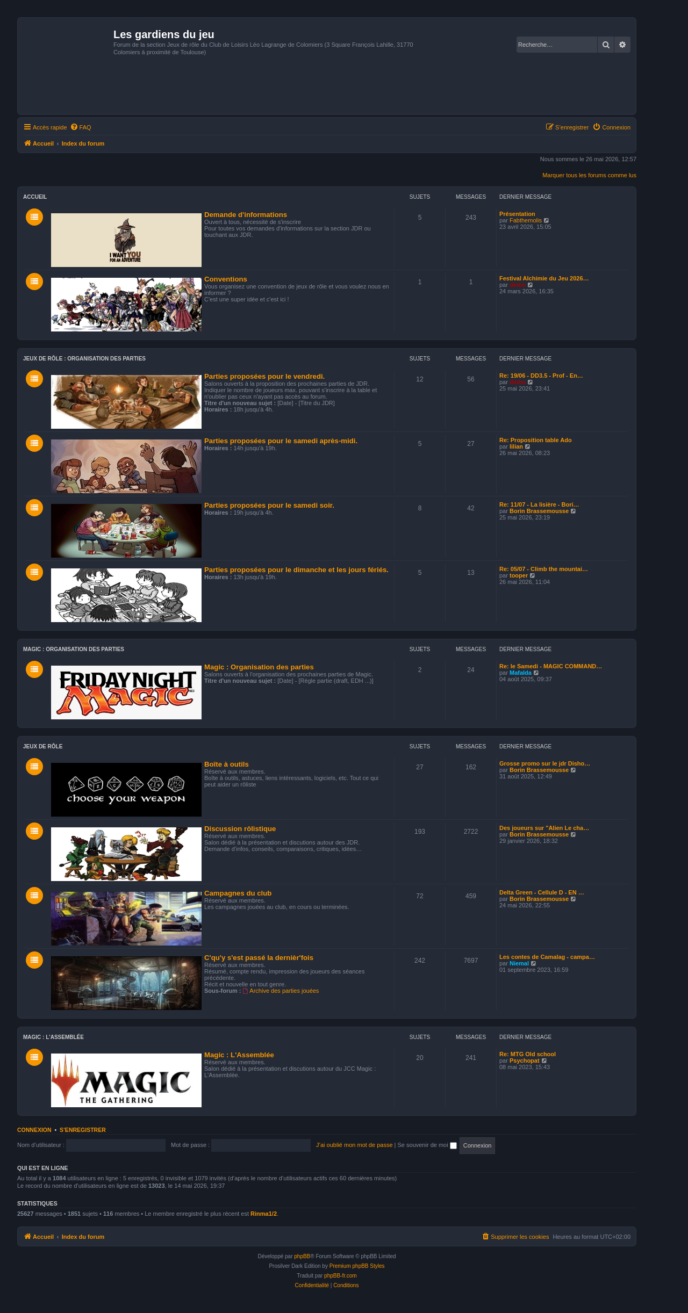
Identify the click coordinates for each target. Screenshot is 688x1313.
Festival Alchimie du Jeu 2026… (544, 278)
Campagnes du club (237, 893)
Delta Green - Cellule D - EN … (541, 892)
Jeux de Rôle (42, 746)
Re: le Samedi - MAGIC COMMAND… (550, 666)
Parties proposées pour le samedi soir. (269, 505)
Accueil (35, 197)
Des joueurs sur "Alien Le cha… (544, 828)
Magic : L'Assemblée (53, 1037)
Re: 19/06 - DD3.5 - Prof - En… (541, 375)
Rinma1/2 (263, 1213)
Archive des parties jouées (281, 990)
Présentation (517, 214)
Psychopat (525, 1060)
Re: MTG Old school (527, 1054)
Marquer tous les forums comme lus (589, 175)
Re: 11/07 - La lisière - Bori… (539, 504)
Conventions (225, 279)
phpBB (302, 1256)
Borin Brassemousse (539, 511)
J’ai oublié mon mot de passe (354, 1145)
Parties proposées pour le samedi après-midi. (280, 441)
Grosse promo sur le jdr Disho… (544, 763)
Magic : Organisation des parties (73, 649)
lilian (516, 446)
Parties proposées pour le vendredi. (264, 376)
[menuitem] (80, 127)
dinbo (518, 285)
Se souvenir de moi (427, 1145)
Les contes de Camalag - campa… (547, 957)
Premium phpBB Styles (357, 1266)
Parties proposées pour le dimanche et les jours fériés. (296, 570)
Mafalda (521, 672)
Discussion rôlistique (240, 829)
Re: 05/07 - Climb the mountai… (543, 569)
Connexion (34, 1130)
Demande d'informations (245, 215)
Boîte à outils (226, 764)
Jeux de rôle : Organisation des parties (84, 359)
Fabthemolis (526, 220)
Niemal (519, 963)
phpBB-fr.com (340, 1276)
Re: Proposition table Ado (535, 440)
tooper (519, 575)
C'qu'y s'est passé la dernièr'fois (258, 958)
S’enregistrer (83, 1130)
